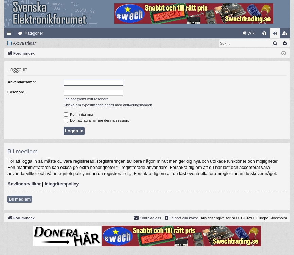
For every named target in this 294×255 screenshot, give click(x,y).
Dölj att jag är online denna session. (96, 120)
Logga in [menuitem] (276, 34)
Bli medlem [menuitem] (286, 34)
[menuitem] (249, 33)
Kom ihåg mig (78, 114)
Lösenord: (16, 92)
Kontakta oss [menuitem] (147, 217)
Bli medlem (20, 199)
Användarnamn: (21, 82)
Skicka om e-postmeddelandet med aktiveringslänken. (108, 105)
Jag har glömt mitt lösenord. (87, 99)
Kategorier (33, 33)
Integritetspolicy (62, 184)
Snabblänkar (10, 34)
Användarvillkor (24, 184)
